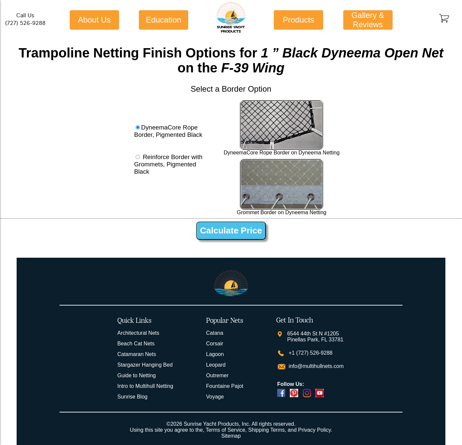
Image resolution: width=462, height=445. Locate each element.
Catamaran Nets (136, 354)
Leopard (216, 365)
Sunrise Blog (132, 397)
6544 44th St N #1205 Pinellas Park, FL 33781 (315, 336)
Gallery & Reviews (367, 20)
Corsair (214, 343)
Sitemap (231, 436)
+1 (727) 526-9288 (310, 353)
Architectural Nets (138, 333)
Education (163, 19)
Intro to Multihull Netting (145, 386)
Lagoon (215, 354)
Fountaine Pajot (224, 386)
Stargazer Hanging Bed (145, 365)
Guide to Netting (136, 375)
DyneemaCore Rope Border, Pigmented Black (168, 131)
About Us (94, 19)
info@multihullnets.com (315, 366)
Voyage (215, 397)
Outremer (217, 375)
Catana (214, 333)
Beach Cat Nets (136, 343)
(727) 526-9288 (25, 23)
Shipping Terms (266, 430)
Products (298, 19)
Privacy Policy (314, 430)
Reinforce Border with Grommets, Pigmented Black (168, 164)
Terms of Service (225, 430)
